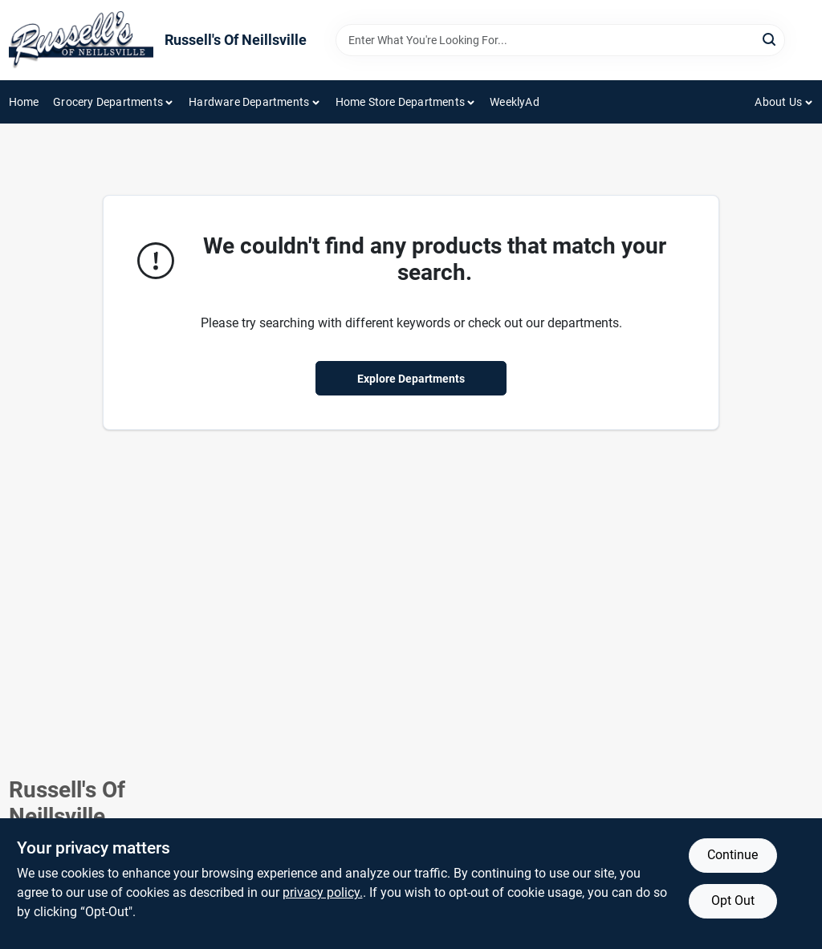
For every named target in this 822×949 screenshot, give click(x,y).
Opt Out (733, 900)
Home (24, 101)
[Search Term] (560, 40)
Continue (732, 854)
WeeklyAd (514, 101)
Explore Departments (411, 378)
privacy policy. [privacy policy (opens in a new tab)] (323, 892)
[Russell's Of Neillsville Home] (81, 40)
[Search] (770, 39)
